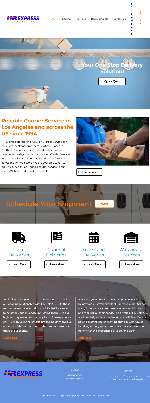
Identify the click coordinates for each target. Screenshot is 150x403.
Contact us (116, 14)
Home (51, 14)
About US (65, 14)
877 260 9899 (130, 14)
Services (79, 14)
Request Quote (97, 14)
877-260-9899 (75, 366)
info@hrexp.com (75, 369)
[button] (140, 14)
